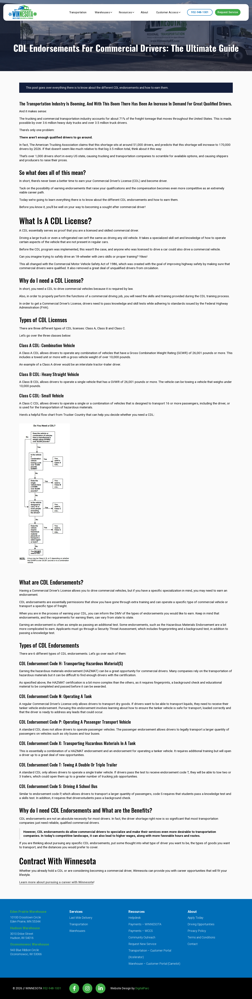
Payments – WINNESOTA (144, 924)
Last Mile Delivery (80, 917)
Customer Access (166, 12)
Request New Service (142, 944)
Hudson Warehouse (25, 928)
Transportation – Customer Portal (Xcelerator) (149, 954)
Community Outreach (141, 937)
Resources (121, 12)
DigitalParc (142, 988)
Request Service (228, 12)
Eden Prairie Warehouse (28, 912)
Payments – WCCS (140, 930)
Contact (193, 944)
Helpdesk (134, 917)
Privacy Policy (197, 930)
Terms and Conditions (201, 937)
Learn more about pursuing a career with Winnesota (56, 882)
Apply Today (195, 917)
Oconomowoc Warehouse (29, 944)
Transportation (70, 12)
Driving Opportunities (201, 924)
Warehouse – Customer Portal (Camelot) (154, 963)
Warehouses (96, 12)
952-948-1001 (199, 12)
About (141, 12)
